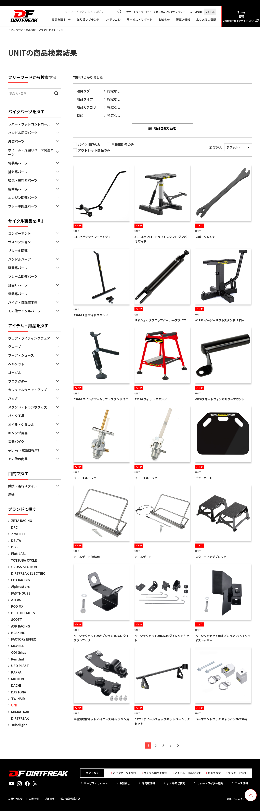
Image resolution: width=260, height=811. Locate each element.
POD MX (17, 606)
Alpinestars (20, 586)
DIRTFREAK (20, 718)
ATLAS (16, 599)
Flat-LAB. (18, 553)
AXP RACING (20, 626)
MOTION (17, 678)
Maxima (17, 645)
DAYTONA (18, 692)
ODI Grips (18, 652)
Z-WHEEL (18, 533)
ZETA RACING (21, 520)
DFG (14, 547)
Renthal (17, 659)
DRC (14, 527)
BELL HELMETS (23, 612)
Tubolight (19, 724)
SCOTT (16, 619)
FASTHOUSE (20, 593)
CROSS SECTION (24, 566)
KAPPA (16, 672)
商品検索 (31, 29)
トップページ (15, 29)
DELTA (16, 540)
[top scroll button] (251, 795)
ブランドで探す (47, 29)
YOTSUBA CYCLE (24, 560)
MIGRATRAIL (20, 711)
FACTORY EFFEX (23, 639)
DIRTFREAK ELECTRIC (28, 573)
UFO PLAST (20, 665)
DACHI (16, 685)
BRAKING (18, 632)
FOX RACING (20, 579)
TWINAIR (18, 698)
